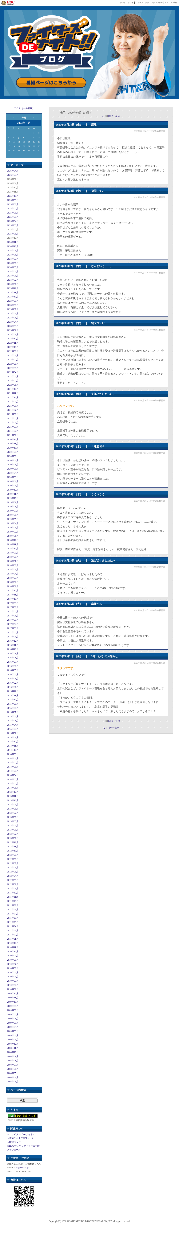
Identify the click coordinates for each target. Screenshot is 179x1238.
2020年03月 (12, 477)
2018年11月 (12, 544)
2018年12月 (12, 540)
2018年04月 (12, 573)
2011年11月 (12, 897)
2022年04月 (12, 372)
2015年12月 (12, 691)
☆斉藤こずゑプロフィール (20, 1138)
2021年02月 (12, 431)
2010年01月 (12, 989)
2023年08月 (12, 305)
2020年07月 (12, 460)
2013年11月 (12, 796)
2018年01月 (12, 586)
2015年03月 (12, 729)
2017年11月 (12, 594)
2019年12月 (12, 489)
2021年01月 (12, 435)
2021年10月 (12, 397)
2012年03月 (12, 880)
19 (19, 146)
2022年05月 (12, 368)
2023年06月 (12, 313)
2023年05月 (12, 317)
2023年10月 (12, 296)
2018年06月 (12, 565)
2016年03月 (12, 678)
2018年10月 (12, 548)
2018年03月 (12, 578)
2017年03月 (12, 628)
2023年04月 (12, 322)
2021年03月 (12, 426)
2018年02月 (12, 582)
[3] (113, 116)
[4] (116, 116)
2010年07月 (12, 964)
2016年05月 (12, 670)
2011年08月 (12, 909)
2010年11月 (12, 947)
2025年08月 (12, 204)
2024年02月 (12, 280)
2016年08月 (12, 657)
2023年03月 (12, 326)
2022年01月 (12, 384)
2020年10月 (12, 447)
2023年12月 (12, 288)
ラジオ (130, 3)
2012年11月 (12, 846)
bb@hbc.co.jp (22, 1167)
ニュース (139, 3)
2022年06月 (12, 363)
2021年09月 (12, 401)
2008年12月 (12, 1043)
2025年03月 (12, 225)
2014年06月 (12, 766)
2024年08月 (12, 254)
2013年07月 (12, 813)
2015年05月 (12, 720)
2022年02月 (12, 380)
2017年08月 (12, 607)
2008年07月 (12, 1064)
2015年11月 (12, 695)
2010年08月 (12, 960)
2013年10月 (12, 800)
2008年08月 (12, 1060)
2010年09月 (12, 955)
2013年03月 (12, 829)
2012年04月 (12, 876)
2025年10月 (12, 196)
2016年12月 (12, 641)
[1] (106, 116)
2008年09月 (12, 1056)
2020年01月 (12, 485)
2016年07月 (12, 661)
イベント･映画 (171, 3)
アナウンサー (157, 3)
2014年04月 (12, 775)
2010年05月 (12, 972)
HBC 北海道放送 (8, 3)
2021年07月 (12, 410)
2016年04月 (12, 674)
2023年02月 (12, 330)
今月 (24, 117)
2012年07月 (12, 863)
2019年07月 (12, 510)
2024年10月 (12, 246)
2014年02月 (12, 783)
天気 (147, 3)
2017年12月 (12, 590)
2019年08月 (12, 506)
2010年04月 (12, 976)
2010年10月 (12, 951)
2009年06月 (12, 1018)
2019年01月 (12, 536)
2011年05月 (12, 922)
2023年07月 (12, 309)
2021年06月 (12, 414)
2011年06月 (12, 918)
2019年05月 (12, 519)
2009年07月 (12, 1014)
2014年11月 (12, 745)
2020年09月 (12, 452)
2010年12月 (12, 943)
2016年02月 (12, 682)
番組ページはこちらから (51, 82)
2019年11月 (12, 494)
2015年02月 (12, 733)
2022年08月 (12, 355)
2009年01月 (12, 1039)
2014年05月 (12, 771)
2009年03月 (12, 1031)
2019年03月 (12, 527)
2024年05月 (12, 267)
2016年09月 (12, 653)
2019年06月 (12, 515)
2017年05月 (12, 620)
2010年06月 (12, 968)
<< (103, 116)
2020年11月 (12, 443)
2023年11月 (12, 292)
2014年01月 (12, 787)
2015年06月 (12, 716)
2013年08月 (12, 808)
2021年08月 (12, 405)
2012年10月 (12, 850)
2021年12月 (12, 389)
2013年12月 (12, 792)
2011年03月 (12, 930)
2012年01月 (12, 888)
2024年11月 (12, 242)
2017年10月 (12, 599)
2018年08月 (12, 557)
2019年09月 (12, 502)
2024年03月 (12, 275)
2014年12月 (12, 741)
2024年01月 (12, 284)
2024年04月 (12, 271)
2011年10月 (12, 901)
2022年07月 (12, 359)
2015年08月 (12, 708)
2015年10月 (12, 699)
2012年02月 (12, 884)
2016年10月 (12, 649)
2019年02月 (12, 531)
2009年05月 (12, 1022)
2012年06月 (12, 867)
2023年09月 (12, 301)
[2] (110, 116)
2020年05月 (12, 468)
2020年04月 (12, 473)
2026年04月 (12, 170)
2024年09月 (12, 250)
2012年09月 (12, 855)
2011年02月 (12, 934)
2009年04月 (12, 1027)
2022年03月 (12, 376)
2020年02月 (12, 481)
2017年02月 (12, 632)
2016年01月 (12, 687)
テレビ (123, 3)
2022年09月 (12, 351)
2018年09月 (12, 552)
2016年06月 (12, 666)
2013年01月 (12, 838)
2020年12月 (12, 439)
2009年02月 (12, 1035)
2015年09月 (12, 703)
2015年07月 (12, 712)
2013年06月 (12, 817)
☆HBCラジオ (14, 1142)
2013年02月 (12, 834)
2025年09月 (12, 200)
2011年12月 (12, 892)
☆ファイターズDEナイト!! (20, 1134)
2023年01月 (12, 334)
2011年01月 (12, 939)
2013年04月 (12, 825)
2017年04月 (12, 624)
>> (119, 116)
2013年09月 (12, 804)
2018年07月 (12, 561)
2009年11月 (12, 997)
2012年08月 (12, 859)
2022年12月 (12, 338)
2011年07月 (12, 913)
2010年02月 (12, 985)
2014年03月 (12, 779)
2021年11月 (12, 393)
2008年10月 (12, 1052)
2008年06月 (12, 1069)
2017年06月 (12, 615)
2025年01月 (12, 233)
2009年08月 (12, 1010)
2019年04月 (12, 523)
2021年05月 (12, 418)
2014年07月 (12, 762)
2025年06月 (12, 212)
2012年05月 (12, 871)
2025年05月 (12, 217)
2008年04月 (12, 1077)
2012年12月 (12, 842)
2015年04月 (12, 724)
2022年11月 (12, 343)
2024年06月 (12, 263)
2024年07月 (12, 259)
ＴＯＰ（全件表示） (24, 108)
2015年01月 (12, 737)
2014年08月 (12, 758)
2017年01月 (12, 636)
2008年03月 (12, 1081)
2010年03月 (12, 980)
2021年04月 (12, 422)
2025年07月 (12, 208)
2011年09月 (12, 905)
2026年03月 (12, 175)
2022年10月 (12, 347)
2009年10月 (12, 1001)
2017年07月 (12, 611)
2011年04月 (12, 926)
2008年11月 (12, 1048)
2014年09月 (12, 754)
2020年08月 (12, 456)
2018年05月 (12, 569)
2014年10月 (12, 750)
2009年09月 (12, 1006)
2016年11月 (12, 645)
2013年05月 (12, 821)
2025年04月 (12, 221)
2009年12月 (12, 993)
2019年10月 (12, 498)
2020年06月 (12, 464)
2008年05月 (12, 1073)
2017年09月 (12, 603)
